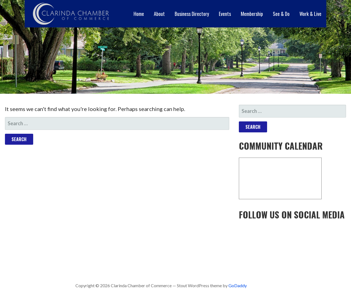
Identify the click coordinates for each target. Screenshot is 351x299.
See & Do (281, 13)
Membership (252, 13)
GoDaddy (237, 285)
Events (225, 13)
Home (139, 13)
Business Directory (192, 13)
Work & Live (310, 13)
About (159, 13)
